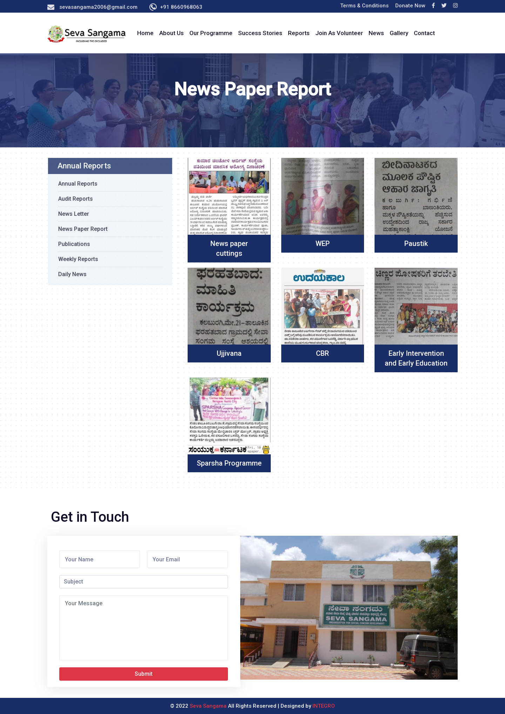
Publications (72, 244)
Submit (144, 673)
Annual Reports (75, 183)
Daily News (70, 274)
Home (145, 32)
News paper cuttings (229, 248)
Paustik (416, 243)
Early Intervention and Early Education (416, 358)
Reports (299, 32)
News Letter (71, 214)
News (376, 32)
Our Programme (211, 32)
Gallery (399, 32)
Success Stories (260, 32)
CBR (322, 353)
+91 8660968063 (181, 7)
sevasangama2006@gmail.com (98, 7)
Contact (424, 32)
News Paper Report (81, 229)
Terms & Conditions (364, 5)
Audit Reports (73, 198)
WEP (323, 243)
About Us (171, 32)
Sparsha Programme (229, 463)
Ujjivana (229, 353)
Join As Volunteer (339, 32)
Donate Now (410, 5)
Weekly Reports (76, 259)
